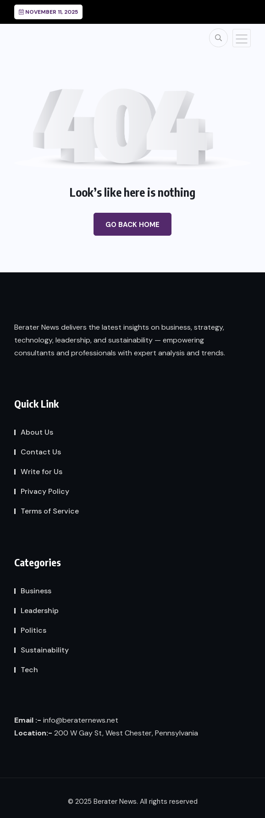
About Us (37, 432)
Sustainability (45, 650)
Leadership (40, 610)
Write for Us (41, 471)
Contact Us (41, 452)
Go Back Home (132, 224)
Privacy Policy (45, 491)
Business (36, 591)
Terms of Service (50, 511)
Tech (29, 669)
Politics (33, 630)
